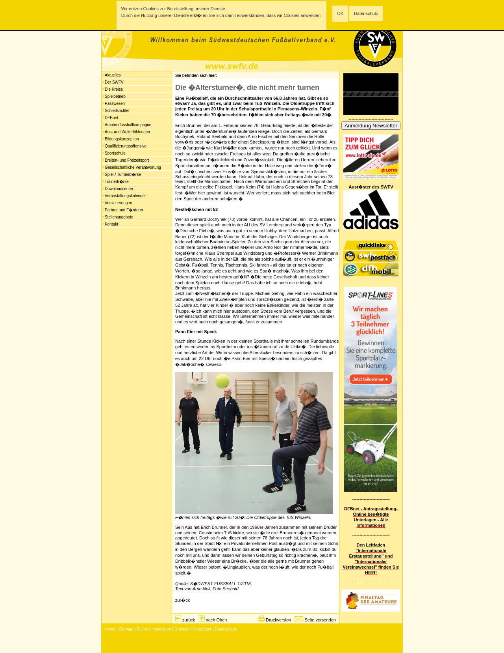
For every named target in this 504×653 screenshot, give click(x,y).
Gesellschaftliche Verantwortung (133, 167)
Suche (142, 629)
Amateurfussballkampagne (128, 125)
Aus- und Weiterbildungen (127, 132)
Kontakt (111, 224)
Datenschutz (366, 13)
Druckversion (278, 620)
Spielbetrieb (115, 96)
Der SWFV (114, 82)
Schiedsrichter (117, 110)
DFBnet (111, 118)
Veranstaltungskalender (125, 196)
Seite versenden (320, 620)
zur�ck (182, 600)
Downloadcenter (119, 189)
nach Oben (216, 620)
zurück (188, 620)
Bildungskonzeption (122, 139)
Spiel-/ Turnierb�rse (123, 174)
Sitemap (126, 629)
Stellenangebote (119, 217)
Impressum (161, 629)
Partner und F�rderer (124, 210)
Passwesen (115, 103)
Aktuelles (113, 75)
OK (340, 13)
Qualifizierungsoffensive (125, 146)
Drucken (181, 629)
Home (110, 629)
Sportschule (115, 153)
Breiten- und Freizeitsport (127, 160)
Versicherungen (118, 203)
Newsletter (202, 629)
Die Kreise (114, 89)
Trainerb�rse (117, 181)
